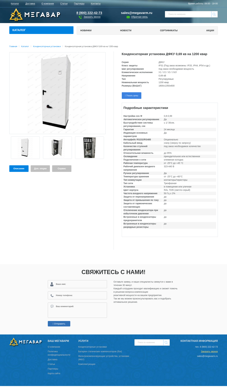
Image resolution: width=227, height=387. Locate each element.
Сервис (62, 168)
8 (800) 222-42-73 (209, 347)
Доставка (52, 360)
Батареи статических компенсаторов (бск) (100, 352)
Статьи (51, 365)
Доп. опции (40, 168)
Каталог (19, 30)
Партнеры (53, 369)
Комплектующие (86, 365)
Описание (18, 168)
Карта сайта (54, 374)
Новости (125, 30)
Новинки (86, 30)
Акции (210, 30)
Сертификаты (168, 30)
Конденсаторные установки (92, 347)
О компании (54, 347)
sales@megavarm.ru (136, 13)
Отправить (59, 324)
